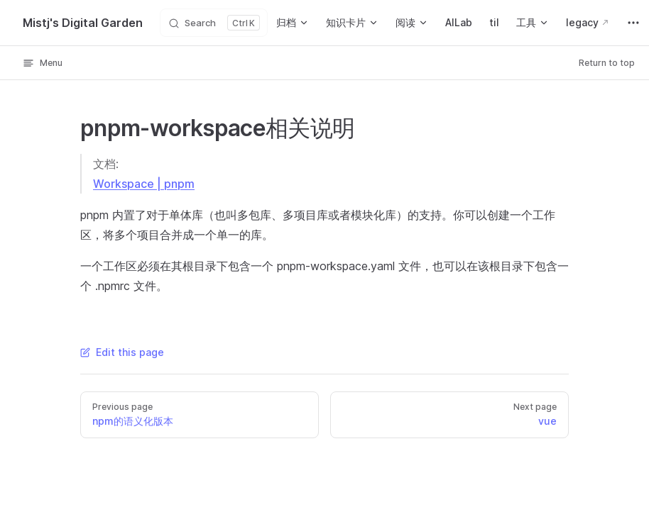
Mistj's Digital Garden (83, 23)
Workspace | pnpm (144, 184)
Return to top (607, 62)
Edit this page (122, 352)
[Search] (214, 23)
